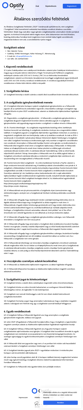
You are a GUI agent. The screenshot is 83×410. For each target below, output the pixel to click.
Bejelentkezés (50, 6)
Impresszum (23, 397)
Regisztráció (72, 6)
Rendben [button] (60, 403)
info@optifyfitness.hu (24, 56)
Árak (37, 6)
